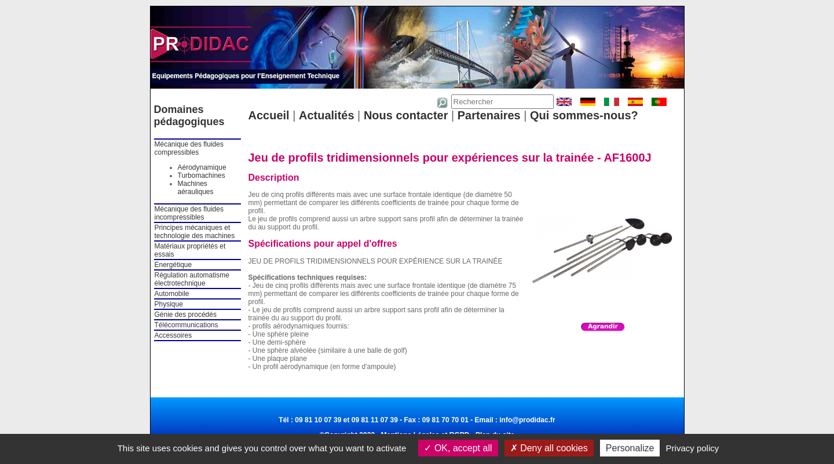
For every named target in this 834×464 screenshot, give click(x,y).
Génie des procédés (186, 314)
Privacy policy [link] (692, 448)
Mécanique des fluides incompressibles (189, 213)
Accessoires (173, 335)
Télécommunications (186, 325)
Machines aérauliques (196, 188)
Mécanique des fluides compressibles (189, 148)
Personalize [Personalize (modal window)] (630, 448)
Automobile (172, 294)
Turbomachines (201, 175)
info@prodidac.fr (527, 420)
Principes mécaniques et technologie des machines (195, 232)
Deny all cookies (549, 448)
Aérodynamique (202, 167)
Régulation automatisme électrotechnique (192, 279)
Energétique (173, 265)
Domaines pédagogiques (189, 115)
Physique (169, 304)
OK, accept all (458, 448)
